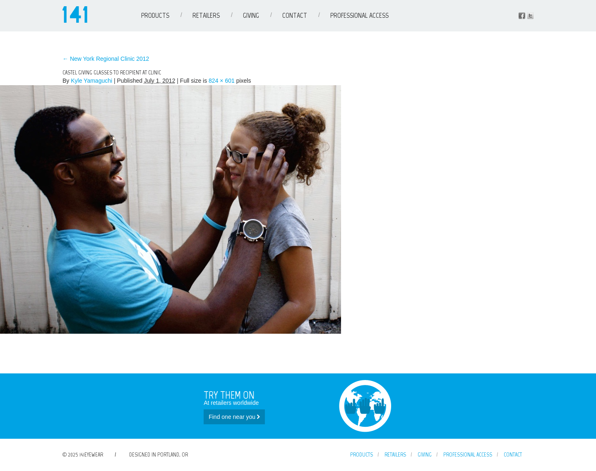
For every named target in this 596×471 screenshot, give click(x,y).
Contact (294, 15)
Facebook (522, 15)
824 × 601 (222, 80)
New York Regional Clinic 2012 (105, 58)
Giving (251, 15)
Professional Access (359, 15)
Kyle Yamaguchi (91, 80)
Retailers (206, 15)
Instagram (530, 15)
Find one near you (234, 417)
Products (155, 15)
